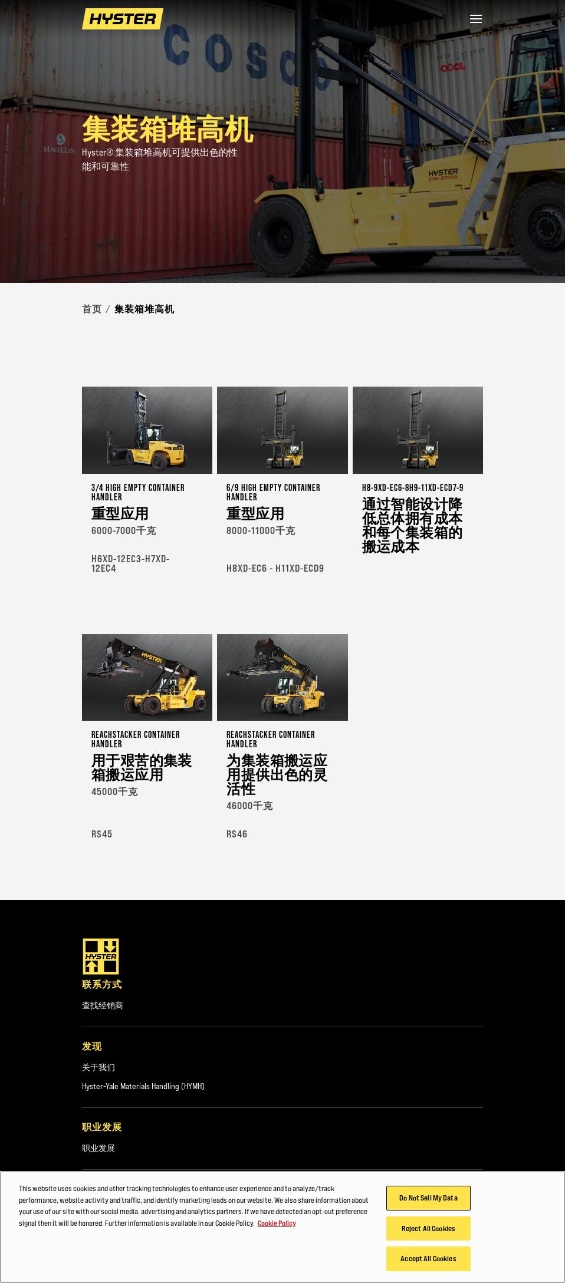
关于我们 (98, 1067)
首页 (92, 309)
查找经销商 (102, 1005)
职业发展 (98, 1148)
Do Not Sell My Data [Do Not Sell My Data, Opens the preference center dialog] (428, 1197)
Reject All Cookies (428, 1228)
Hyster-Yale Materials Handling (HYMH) (143, 1086)
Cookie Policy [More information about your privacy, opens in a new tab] (277, 1223)
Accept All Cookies (428, 1258)
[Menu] (476, 19)
